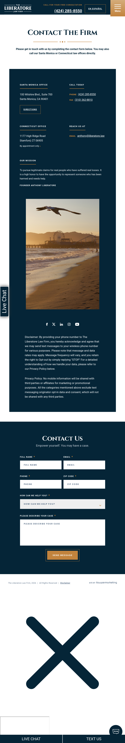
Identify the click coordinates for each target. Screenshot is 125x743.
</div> (24, 729)
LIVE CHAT (31, 739)
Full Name (27, 457)
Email (68, 457)
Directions (30, 109)
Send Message (62, 555)
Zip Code (69, 476)
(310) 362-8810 (83, 99)
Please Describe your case (38, 515)
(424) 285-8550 (68, 11)
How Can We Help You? (35, 495)
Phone (25, 476)
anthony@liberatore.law (90, 135)
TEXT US (93, 739)
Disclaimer (65, 583)
